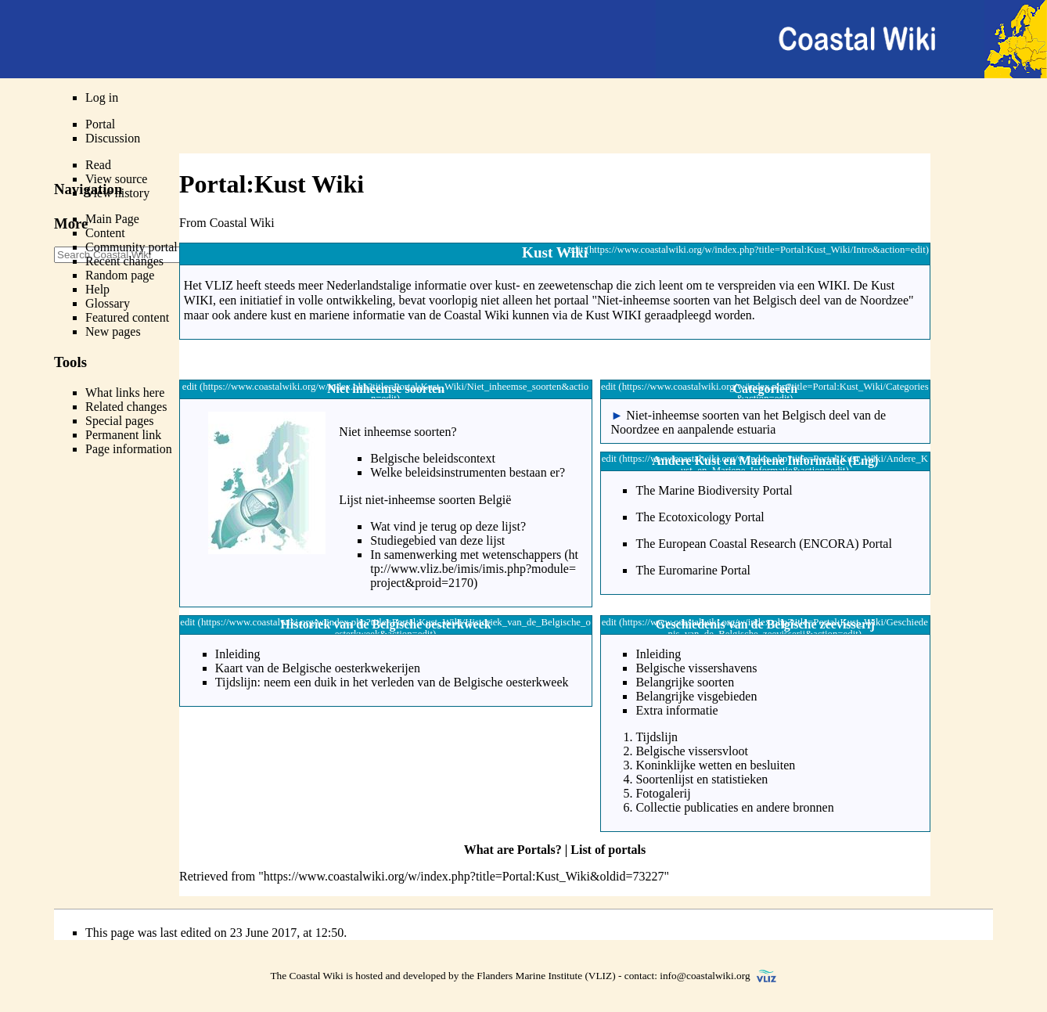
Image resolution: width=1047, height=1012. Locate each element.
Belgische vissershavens (696, 668)
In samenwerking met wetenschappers (465, 554)
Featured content (127, 317)
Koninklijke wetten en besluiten (715, 765)
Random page (119, 275)
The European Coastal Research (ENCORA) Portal (763, 543)
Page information (128, 449)
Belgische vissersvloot (691, 751)
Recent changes (124, 261)
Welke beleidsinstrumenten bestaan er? (467, 472)
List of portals (608, 849)
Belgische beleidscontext (432, 458)
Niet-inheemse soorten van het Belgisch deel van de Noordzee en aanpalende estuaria (748, 422)
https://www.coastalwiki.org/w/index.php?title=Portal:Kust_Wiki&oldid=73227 (464, 876)
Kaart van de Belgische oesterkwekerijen (317, 668)
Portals (536, 849)
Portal (100, 124)
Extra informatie (676, 710)
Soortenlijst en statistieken (701, 779)
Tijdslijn (656, 737)
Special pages (119, 420)
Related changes (126, 406)
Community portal (131, 247)
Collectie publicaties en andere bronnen (734, 807)
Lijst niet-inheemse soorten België (425, 499)
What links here (124, 392)
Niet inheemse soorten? (397, 431)
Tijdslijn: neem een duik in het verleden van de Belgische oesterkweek (392, 682)
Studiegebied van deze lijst (437, 540)
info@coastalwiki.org (705, 975)
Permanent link (123, 434)
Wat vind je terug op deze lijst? (448, 526)
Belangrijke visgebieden (696, 696)
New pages (113, 331)
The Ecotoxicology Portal (699, 517)
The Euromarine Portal (692, 570)
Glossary (107, 303)
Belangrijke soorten (684, 682)
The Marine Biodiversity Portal (713, 490)
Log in (101, 97)
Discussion (112, 138)
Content (105, 232)
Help (97, 289)
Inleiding (238, 654)
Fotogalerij (662, 793)
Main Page (112, 218)
